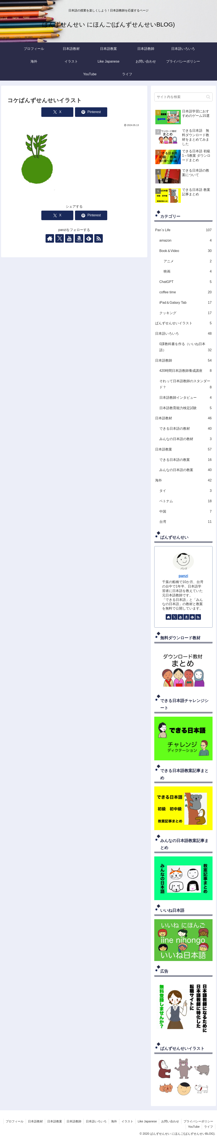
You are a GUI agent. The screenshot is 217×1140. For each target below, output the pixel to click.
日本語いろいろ (96, 1121)
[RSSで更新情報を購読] (98, 238)
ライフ (208, 1126)
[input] (183, 96)
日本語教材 (35, 1121)
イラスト (127, 1121)
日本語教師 (74, 1121)
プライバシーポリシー (198, 1121)
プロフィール (15, 1121)
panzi (183, 576)
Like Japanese (147, 1121)
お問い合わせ (170, 1121)
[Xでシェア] (57, 112)
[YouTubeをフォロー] (69, 238)
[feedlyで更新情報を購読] (89, 238)
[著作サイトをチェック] (50, 238)
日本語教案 (54, 1121)
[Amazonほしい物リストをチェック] (79, 238)
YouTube (194, 1126)
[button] (208, 96)
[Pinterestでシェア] (91, 112)
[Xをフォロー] (59, 238)
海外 (114, 1121)
